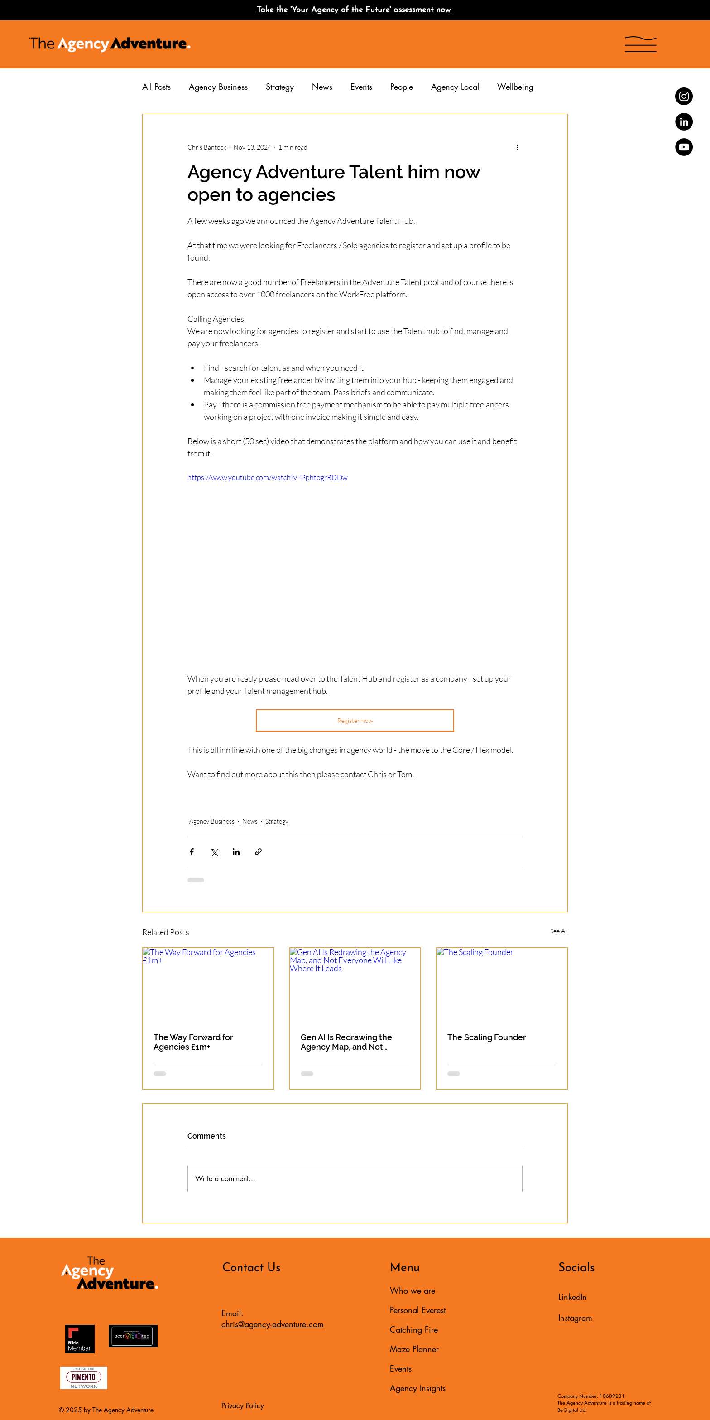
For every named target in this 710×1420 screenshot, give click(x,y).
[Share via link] (258, 852)
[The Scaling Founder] (502, 984)
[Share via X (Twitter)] (214, 852)
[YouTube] (684, 147)
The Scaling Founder (486, 1037)
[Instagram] (684, 96)
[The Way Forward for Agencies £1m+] (208, 984)
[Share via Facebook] (191, 852)
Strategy (280, 86)
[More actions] (517, 146)
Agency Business (218, 86)
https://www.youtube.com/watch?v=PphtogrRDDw (267, 477)
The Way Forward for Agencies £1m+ (193, 1042)
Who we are (412, 1290)
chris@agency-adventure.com (272, 1323)
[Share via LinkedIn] (236, 852)
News (322, 86)
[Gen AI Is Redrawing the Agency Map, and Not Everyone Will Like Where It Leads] (355, 984)
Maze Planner (414, 1348)
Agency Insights (418, 1387)
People (401, 86)
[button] (641, 44)
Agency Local (455, 86)
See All (559, 931)
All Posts (156, 86)
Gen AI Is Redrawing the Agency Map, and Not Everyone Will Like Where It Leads (354, 1042)
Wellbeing (515, 86)
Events (361, 86)
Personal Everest (418, 1309)
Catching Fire (414, 1329)
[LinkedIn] (684, 122)
